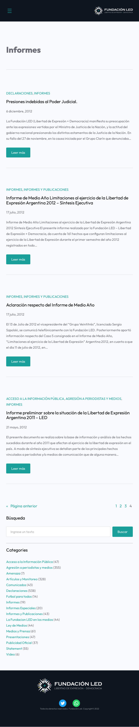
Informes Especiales (21, 608)
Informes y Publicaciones (46, 189)
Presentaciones (17, 637)
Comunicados (16, 585)
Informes (42, 93)
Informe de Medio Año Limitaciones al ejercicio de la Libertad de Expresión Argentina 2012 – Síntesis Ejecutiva (67, 200)
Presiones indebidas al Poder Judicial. (41, 101)
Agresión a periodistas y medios (93, 399)
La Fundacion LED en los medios (29, 619)
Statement (14, 648)
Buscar (123, 532)
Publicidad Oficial (19, 643)
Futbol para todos (19, 596)
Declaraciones (19, 93)
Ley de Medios (16, 625)
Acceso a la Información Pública (35, 399)
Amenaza (13, 573)
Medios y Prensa (18, 631)
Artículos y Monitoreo (22, 579)
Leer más (19, 153)
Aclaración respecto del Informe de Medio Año (50, 305)
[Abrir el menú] (9, 10)
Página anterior (21, 506)
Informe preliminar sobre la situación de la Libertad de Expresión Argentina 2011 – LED (68, 415)
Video (10, 654)
